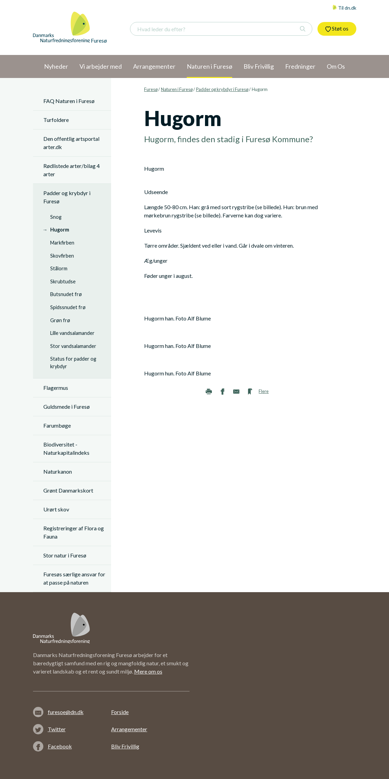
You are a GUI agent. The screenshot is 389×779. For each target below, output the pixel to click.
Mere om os (148, 671)
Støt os (336, 28)
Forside (120, 712)
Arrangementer (129, 729)
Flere (264, 391)
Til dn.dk (344, 8)
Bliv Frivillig (125, 746)
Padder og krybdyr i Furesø (222, 89)
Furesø (151, 89)
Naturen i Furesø (177, 89)
